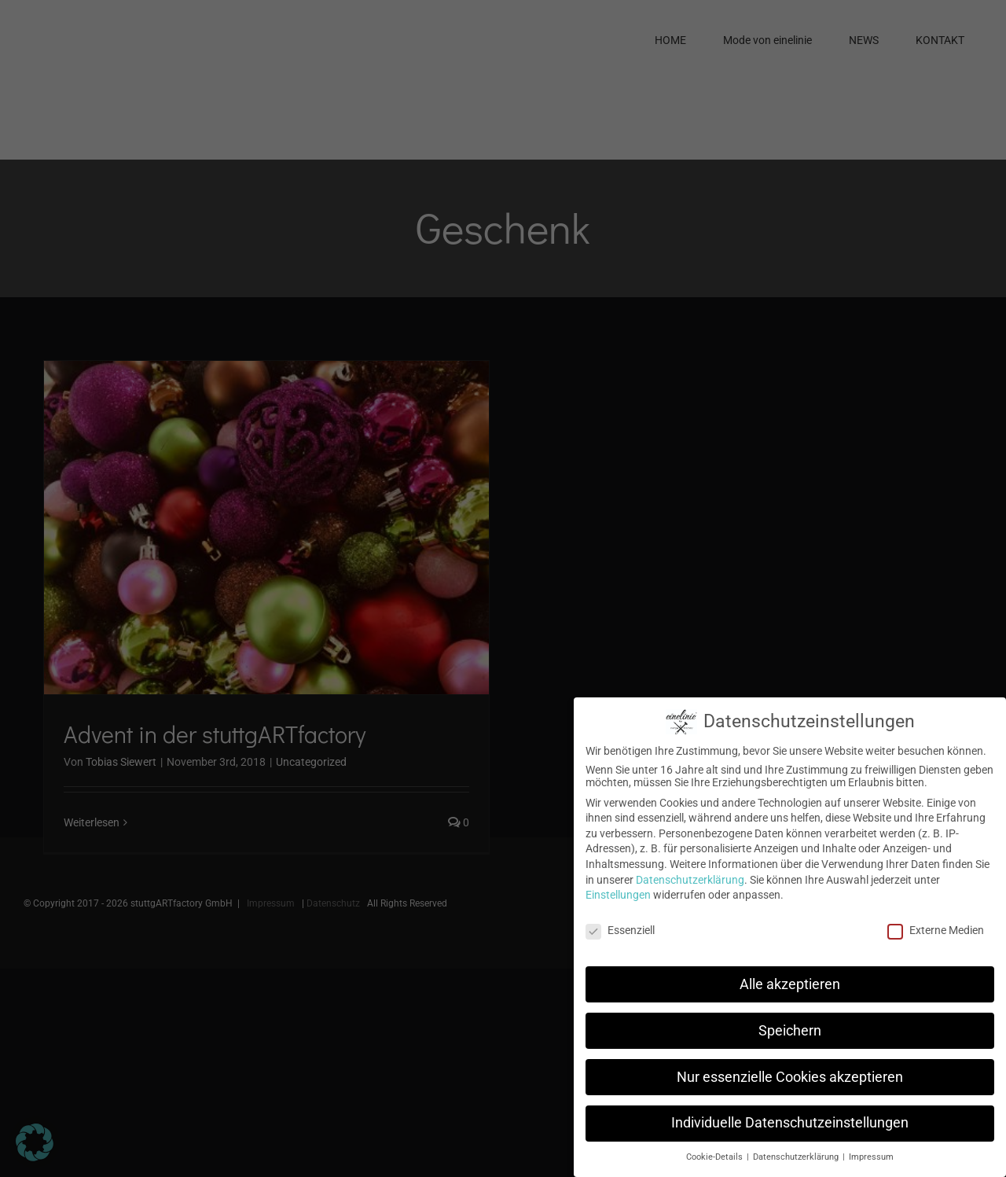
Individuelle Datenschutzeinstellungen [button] (790, 1123)
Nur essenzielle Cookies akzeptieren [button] (790, 1077)
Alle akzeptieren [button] (790, 984)
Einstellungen (618, 894)
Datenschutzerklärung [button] (797, 1157)
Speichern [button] (789, 1031)
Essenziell (620, 930)
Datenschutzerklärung (690, 880)
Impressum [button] (871, 1157)
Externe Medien (935, 930)
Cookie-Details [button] (715, 1157)
